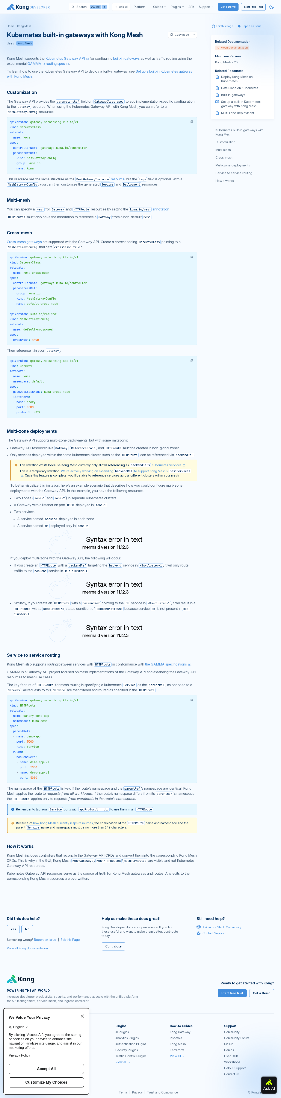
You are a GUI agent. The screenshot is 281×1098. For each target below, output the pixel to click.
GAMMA (34, 63)
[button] (191, 121)
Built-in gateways (233, 95)
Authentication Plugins (130, 1044)
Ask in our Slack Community (218, 927)
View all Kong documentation (27, 948)
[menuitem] (141, 7)
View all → (122, 1062)
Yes (13, 929)
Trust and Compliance (162, 1092)
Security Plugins (126, 1050)
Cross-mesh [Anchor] (19, 232)
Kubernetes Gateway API (65, 58)
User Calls (231, 1056)
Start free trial (232, 993)
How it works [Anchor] (20, 846)
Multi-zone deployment (237, 113)
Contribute (113, 946)
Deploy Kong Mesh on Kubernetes (237, 79)
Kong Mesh (24, 26)
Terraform (177, 1050)
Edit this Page (70, 939)
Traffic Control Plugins (131, 1056)
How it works (225, 181)
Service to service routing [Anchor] (33, 655)
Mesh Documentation (232, 47)
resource (100, 179)
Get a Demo (228, 6)
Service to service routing (234, 173)
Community (232, 1032)
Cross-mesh (224, 157)
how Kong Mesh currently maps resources (63, 823)
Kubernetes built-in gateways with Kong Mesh (239, 132)
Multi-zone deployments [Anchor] (32, 431)
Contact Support (211, 933)
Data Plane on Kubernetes (239, 88)
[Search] (89, 7)
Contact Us (232, 1074)
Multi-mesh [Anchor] (18, 200)
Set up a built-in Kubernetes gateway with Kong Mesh (241, 104)
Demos (229, 1050)
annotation (149, 209)
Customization (225, 142)
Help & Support (235, 1068)
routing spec (55, 63)
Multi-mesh (223, 150)
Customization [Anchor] (22, 92)
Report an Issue (45, 939)
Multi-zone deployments (233, 165)
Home (11, 26)
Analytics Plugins (127, 1038)
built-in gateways (126, 58)
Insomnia (176, 1038)
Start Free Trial (253, 6)
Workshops (232, 1062)
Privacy (137, 1092)
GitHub (229, 1044)
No (27, 929)
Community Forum (236, 1038)
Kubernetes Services (166, 465)
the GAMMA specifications (166, 664)
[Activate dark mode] (271, 6)
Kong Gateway (180, 1032)
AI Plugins (122, 1032)
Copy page (179, 35)
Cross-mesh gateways (24, 242)
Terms (123, 1092)
